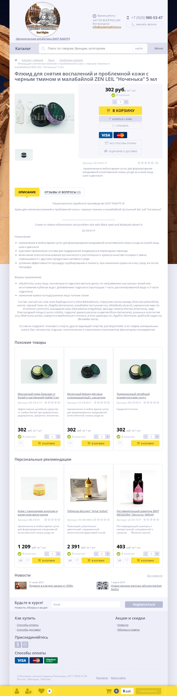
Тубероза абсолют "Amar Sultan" (87, 511)
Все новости (155, 575)
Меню (159, 48)
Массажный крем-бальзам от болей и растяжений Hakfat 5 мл (38, 395)
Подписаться (144, 604)
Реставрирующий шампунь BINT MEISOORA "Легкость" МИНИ (138, 512)
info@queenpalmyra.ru (107, 27)
